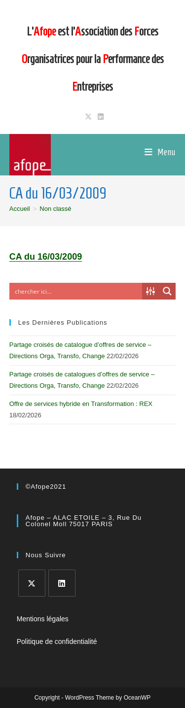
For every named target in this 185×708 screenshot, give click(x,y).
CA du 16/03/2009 (45, 257)
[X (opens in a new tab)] (88, 116)
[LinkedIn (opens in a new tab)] (99, 116)
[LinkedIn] (61, 583)
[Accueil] (19, 208)
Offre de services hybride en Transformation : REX (80, 403)
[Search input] (76, 291)
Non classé (55, 208)
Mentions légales (43, 619)
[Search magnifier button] (167, 291)
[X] (31, 583)
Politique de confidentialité (57, 641)
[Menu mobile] (160, 152)
